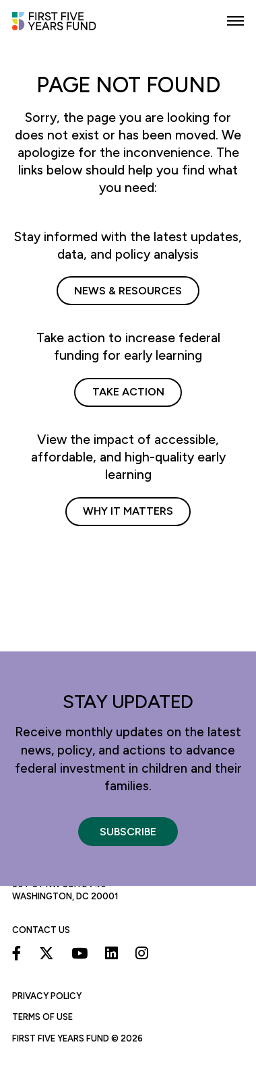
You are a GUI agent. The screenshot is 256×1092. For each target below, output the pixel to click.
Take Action (128, 391)
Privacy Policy (47, 996)
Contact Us (41, 930)
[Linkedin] (111, 953)
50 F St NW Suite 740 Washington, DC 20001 (65, 890)
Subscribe (128, 831)
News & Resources (128, 290)
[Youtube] (79, 953)
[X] (46, 953)
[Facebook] (17, 953)
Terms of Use (42, 1017)
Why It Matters (128, 511)
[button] (235, 21)
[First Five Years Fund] (62, 27)
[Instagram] (141, 953)
